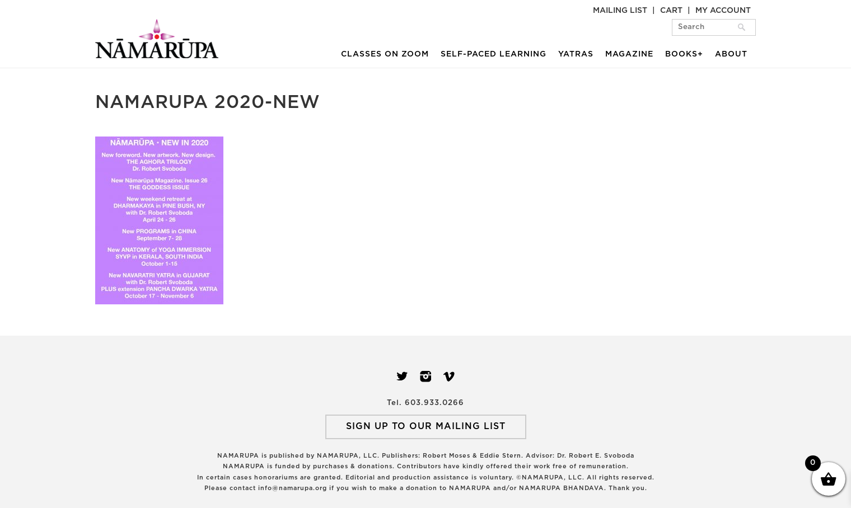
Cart (671, 11)
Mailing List (620, 11)
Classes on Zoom (385, 54)
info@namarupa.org (292, 488)
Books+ (684, 54)
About (731, 54)
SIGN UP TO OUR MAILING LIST (426, 426)
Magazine (629, 54)
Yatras (575, 54)
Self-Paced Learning (493, 54)
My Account (723, 11)
